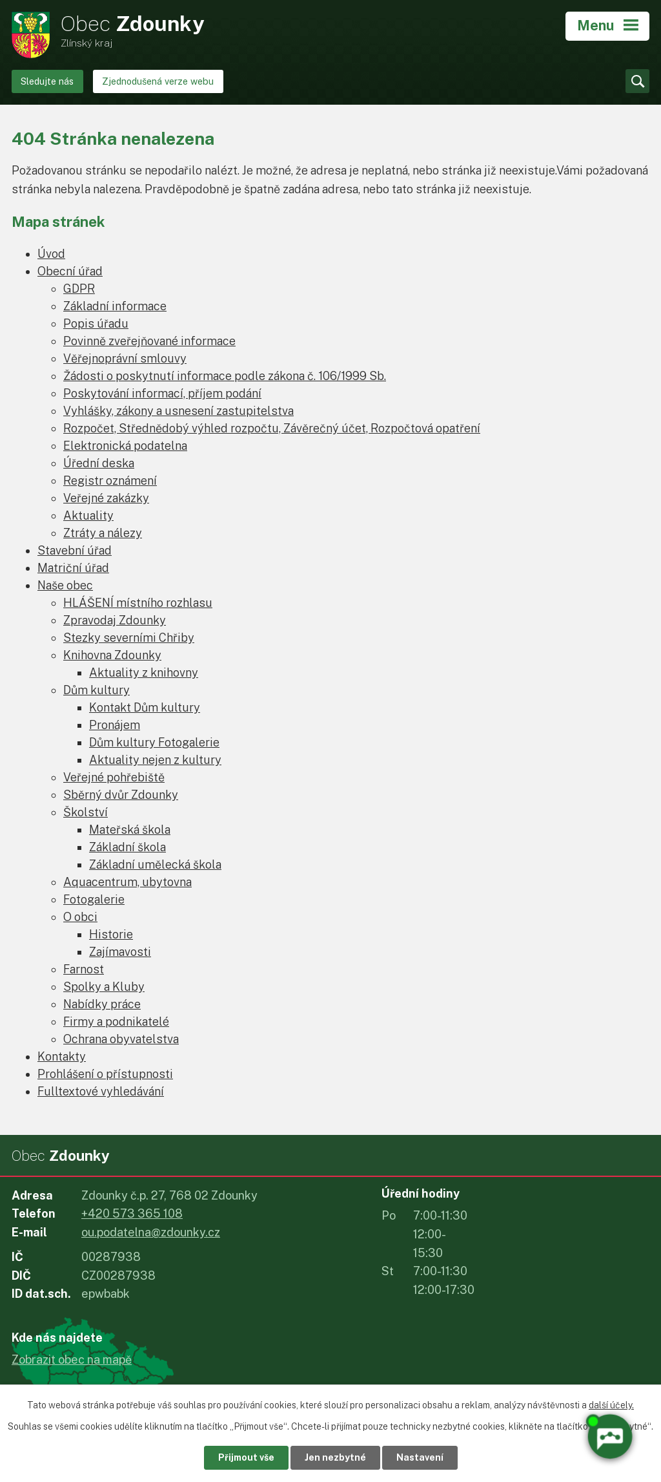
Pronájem (114, 725)
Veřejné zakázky (106, 498)
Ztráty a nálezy (102, 533)
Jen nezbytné (335, 1457)
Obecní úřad (70, 271)
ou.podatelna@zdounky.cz (150, 1232)
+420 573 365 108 (132, 1213)
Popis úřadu (95, 323)
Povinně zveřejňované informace (149, 341)
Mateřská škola (129, 829)
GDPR (79, 288)
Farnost (83, 969)
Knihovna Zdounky (112, 655)
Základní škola (127, 847)
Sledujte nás (47, 81)
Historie (111, 934)
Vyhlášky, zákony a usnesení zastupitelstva (178, 411)
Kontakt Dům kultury (144, 707)
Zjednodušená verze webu (158, 81)
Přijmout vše (246, 1457)
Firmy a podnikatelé (116, 1021)
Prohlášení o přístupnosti (105, 1074)
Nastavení (419, 1457)
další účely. (611, 1405)
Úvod (51, 253)
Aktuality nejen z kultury (155, 760)
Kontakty (61, 1056)
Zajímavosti (120, 951)
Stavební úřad (74, 550)
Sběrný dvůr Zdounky (120, 794)
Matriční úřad (73, 568)
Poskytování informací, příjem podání (162, 393)
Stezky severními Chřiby (128, 637)
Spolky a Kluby (104, 986)
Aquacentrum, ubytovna (127, 882)
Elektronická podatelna (125, 445)
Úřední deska (98, 463)
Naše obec (65, 585)
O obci (80, 917)
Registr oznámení (110, 480)
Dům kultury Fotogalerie (154, 742)
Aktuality (88, 515)
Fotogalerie (94, 899)
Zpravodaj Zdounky (114, 620)
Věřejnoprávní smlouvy (125, 358)
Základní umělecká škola (155, 864)
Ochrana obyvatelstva (121, 1039)
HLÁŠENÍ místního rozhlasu (137, 602)
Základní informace (115, 306)
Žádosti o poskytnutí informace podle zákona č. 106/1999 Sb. (224, 376)
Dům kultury (96, 690)
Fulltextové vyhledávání (100, 1091)
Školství (85, 812)
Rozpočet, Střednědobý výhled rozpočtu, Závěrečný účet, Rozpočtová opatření (271, 428)
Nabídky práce (102, 1004)
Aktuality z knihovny (143, 672)
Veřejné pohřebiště (114, 777)
